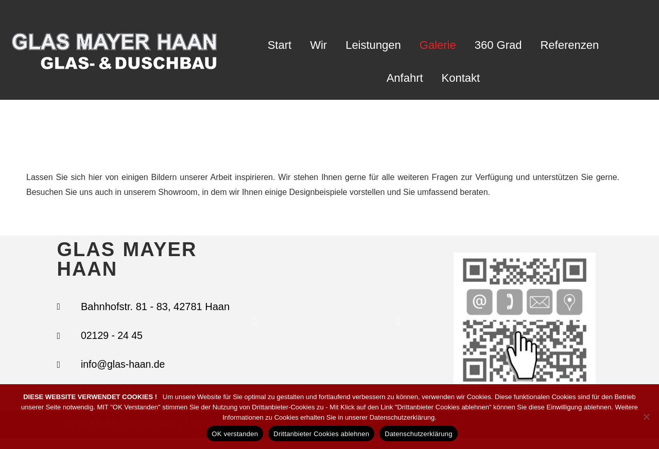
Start (279, 45)
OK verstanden (235, 434)
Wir (318, 45)
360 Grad (498, 45)
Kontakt (461, 77)
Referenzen (569, 45)
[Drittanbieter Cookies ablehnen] (646, 416)
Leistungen (373, 45)
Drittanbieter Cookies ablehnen (321, 434)
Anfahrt (405, 77)
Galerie (438, 45)
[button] (255, 327)
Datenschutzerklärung (418, 434)
